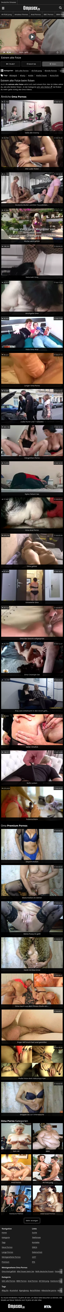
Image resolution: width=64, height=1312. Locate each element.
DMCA (34, 1247)
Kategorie (6, 1237)
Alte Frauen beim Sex (25, 1271)
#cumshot (14, 1290)
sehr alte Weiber (43, 87)
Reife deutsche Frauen (44, 1271)
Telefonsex (36, 1237)
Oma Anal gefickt (9, 1271)
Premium (5, 1262)
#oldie (30, 75)
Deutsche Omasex (8, 2)
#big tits (5, 1290)
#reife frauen (41, 75)
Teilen (53, 64)
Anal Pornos (36, 14)
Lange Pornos (7, 1252)
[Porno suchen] (3, 8)
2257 (34, 1257)
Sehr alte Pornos (22, 70)
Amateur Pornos (21, 14)
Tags (3, 1242)
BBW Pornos (21, 1281)
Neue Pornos (7, 1247)
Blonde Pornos (51, 70)
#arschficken (35, 1290)
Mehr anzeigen (32, 1220)
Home (4, 1232)
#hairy (22, 75)
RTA (33, 1262)
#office (60, 1290)
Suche (34, 1232)
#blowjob (13, 75)
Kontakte (35, 1242)
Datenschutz (37, 1252)
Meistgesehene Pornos (11, 1257)
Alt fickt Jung (6, 14)
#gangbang (24, 1290)
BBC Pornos (48, 14)
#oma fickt (54, 75)
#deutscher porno (49, 1290)
